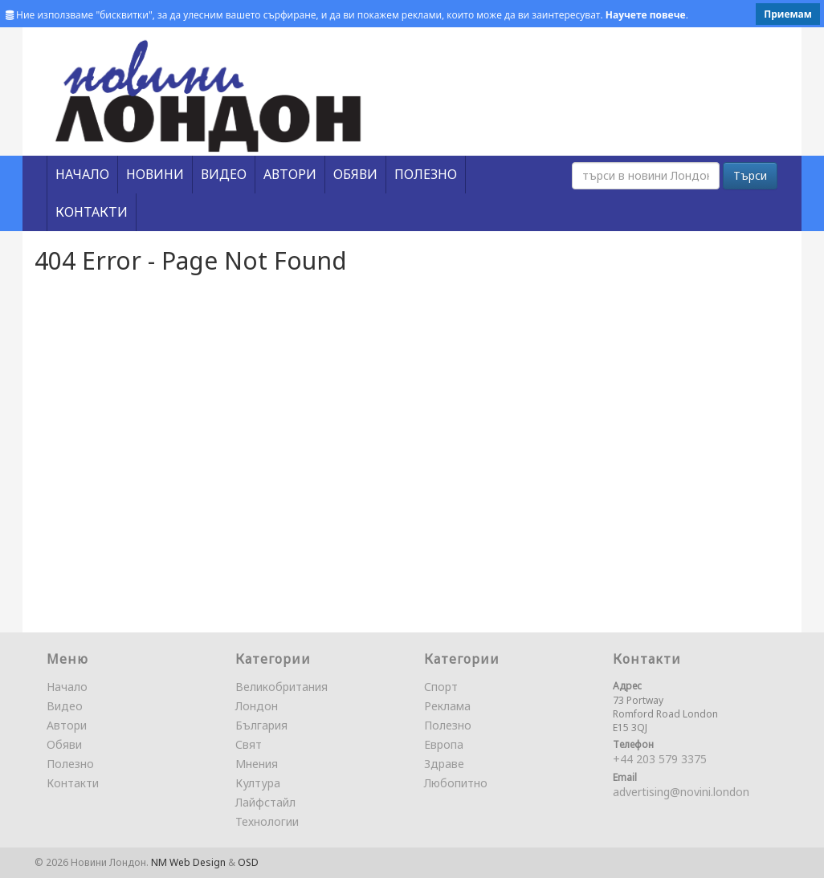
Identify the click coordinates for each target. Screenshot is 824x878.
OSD (248, 862)
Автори (67, 725)
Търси (750, 175)
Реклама (447, 705)
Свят (248, 744)
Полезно (70, 763)
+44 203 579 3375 (660, 758)
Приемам (788, 14)
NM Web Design (188, 862)
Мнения (256, 763)
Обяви (64, 744)
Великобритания (281, 686)
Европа (443, 744)
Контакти (73, 783)
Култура (257, 783)
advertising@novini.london (681, 791)
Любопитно (455, 783)
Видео (65, 705)
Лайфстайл (265, 802)
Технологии (267, 821)
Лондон (256, 705)
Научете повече (646, 15)
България (261, 725)
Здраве (444, 763)
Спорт (441, 686)
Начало (67, 686)
